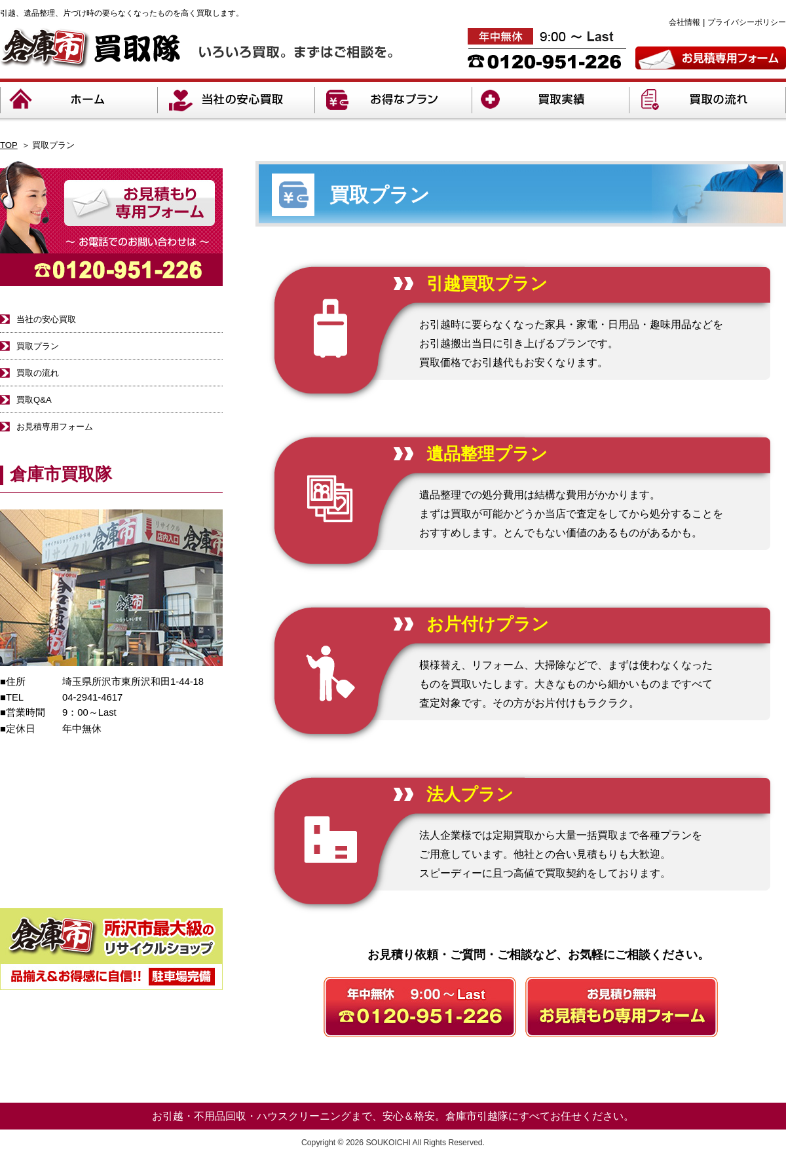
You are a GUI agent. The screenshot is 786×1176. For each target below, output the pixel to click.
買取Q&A (34, 400)
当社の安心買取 (235, 100)
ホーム (78, 100)
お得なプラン (393, 100)
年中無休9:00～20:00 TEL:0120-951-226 (547, 48)
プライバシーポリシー (746, 22)
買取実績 (550, 100)
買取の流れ (707, 100)
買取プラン (37, 346)
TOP (9, 145)
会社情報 (684, 22)
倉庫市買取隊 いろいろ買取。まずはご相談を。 (196, 48)
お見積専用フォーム (710, 57)
